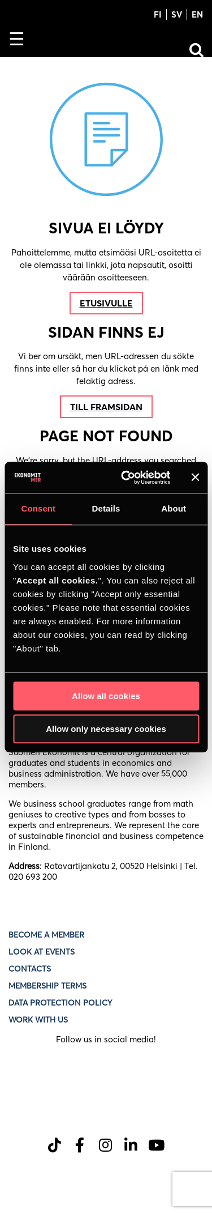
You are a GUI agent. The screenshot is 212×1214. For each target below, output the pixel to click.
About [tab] (173, 508)
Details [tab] (106, 508)
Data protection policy (61, 1003)
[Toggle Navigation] (21, 42)
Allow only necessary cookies (106, 729)
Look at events (41, 952)
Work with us (38, 1020)
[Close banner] (195, 478)
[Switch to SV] (177, 14)
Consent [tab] (38, 508)
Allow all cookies (106, 696)
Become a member (46, 935)
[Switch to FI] (158, 14)
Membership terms (47, 986)
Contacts (29, 969)
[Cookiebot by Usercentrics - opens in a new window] (126, 477)
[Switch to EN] (195, 14)
